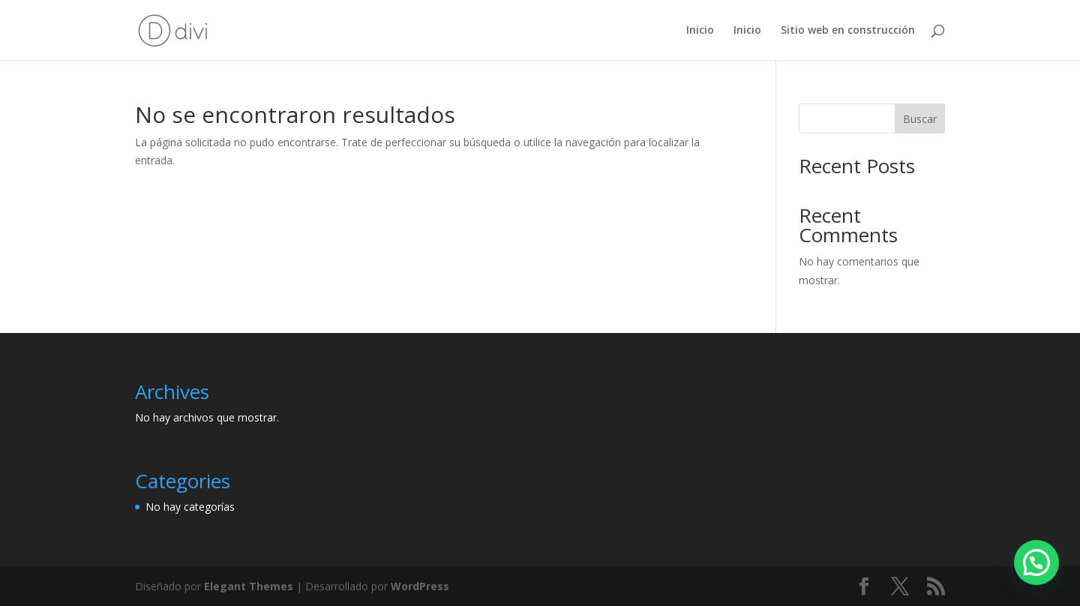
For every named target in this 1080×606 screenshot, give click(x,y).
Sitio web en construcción (848, 31)
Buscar (920, 119)
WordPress (420, 586)
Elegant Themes (248, 586)
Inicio (700, 31)
